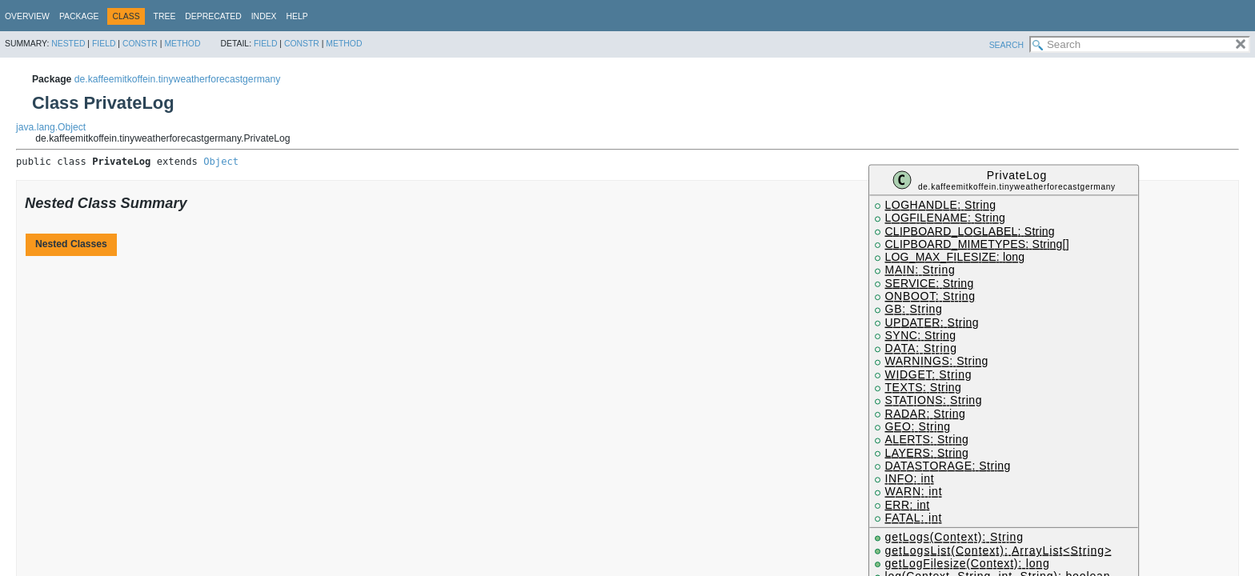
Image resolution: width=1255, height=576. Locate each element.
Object (221, 161)
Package (79, 16)
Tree (165, 16)
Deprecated (213, 16)
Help (297, 16)
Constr (140, 43)
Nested (68, 43)
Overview (27, 16)
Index (264, 16)
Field (104, 43)
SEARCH (1006, 45)
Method (182, 43)
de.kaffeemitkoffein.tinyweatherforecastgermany (177, 79)
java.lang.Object (51, 127)
